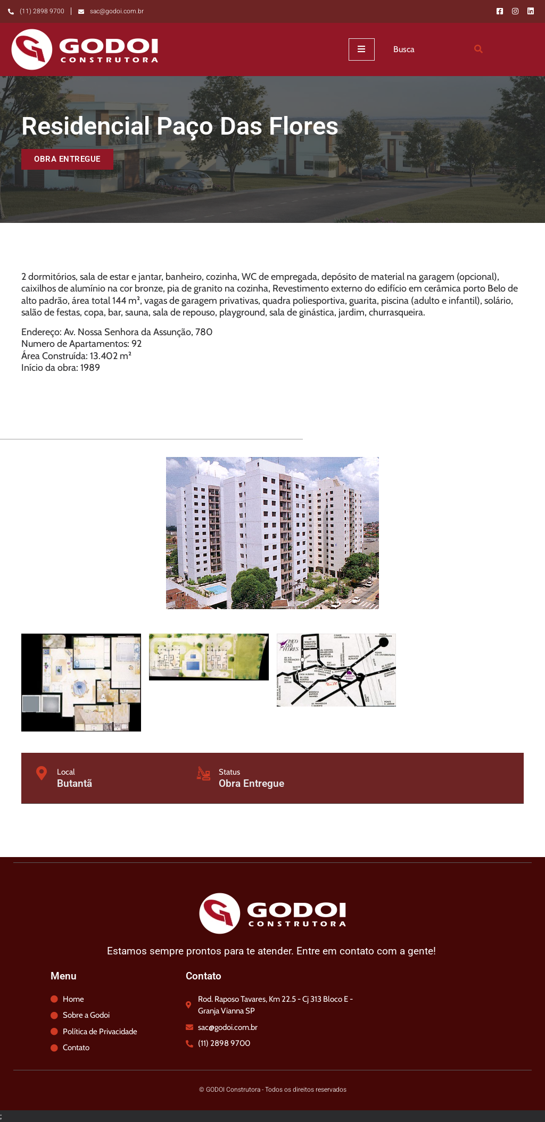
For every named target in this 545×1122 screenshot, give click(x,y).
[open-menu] (362, 49)
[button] (67, 159)
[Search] (479, 49)
